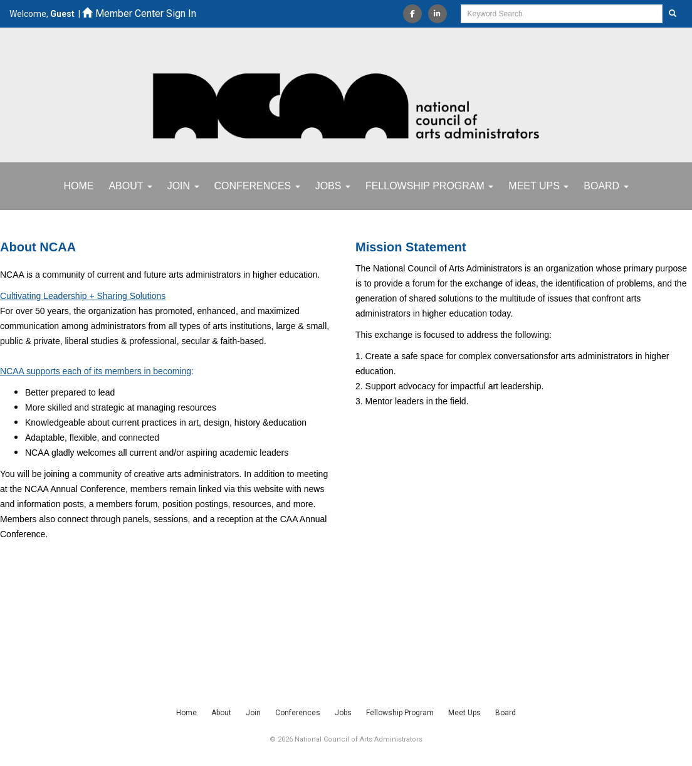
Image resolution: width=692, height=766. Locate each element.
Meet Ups (538, 186)
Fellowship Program (429, 186)
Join (183, 186)
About (130, 186)
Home (78, 186)
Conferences (257, 186)
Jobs (332, 186)
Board (606, 186)
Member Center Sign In (139, 13)
